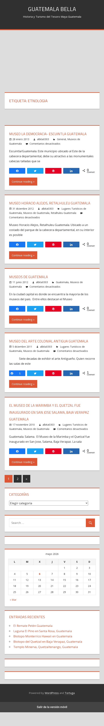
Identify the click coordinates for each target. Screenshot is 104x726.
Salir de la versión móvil (52, 720)
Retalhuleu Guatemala (63, 220)
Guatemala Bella (52, 9)
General (61, 139)
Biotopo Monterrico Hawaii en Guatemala (42, 650)
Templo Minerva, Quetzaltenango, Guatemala (45, 661)
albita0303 (43, 139)
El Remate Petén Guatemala (33, 639)
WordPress (52, 706)
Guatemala (62, 289)
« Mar (13, 613)
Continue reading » (23, 181)
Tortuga (70, 706)
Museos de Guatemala (36, 220)
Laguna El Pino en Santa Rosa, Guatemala (42, 645)
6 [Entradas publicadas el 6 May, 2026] (39, 587)
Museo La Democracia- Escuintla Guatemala (51, 134)
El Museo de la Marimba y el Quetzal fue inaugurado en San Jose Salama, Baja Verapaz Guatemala (48, 426)
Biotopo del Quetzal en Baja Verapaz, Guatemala (47, 655)
